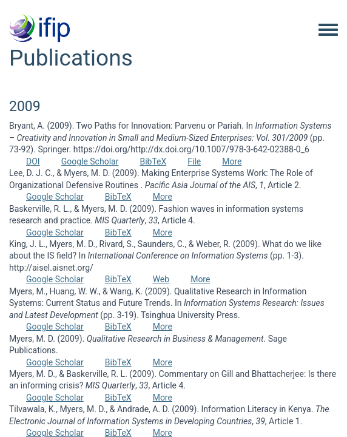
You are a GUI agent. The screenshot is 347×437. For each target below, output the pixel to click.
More (231, 161)
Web (161, 279)
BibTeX (153, 161)
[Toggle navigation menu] (328, 30)
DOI (33, 161)
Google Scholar (90, 161)
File (194, 161)
